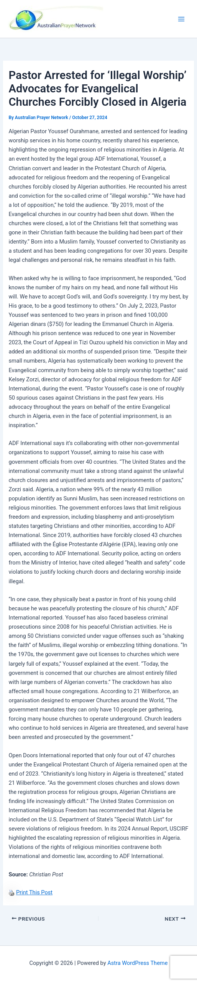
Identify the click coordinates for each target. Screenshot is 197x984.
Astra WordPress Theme (137, 963)
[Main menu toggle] (181, 19)
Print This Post (34, 892)
